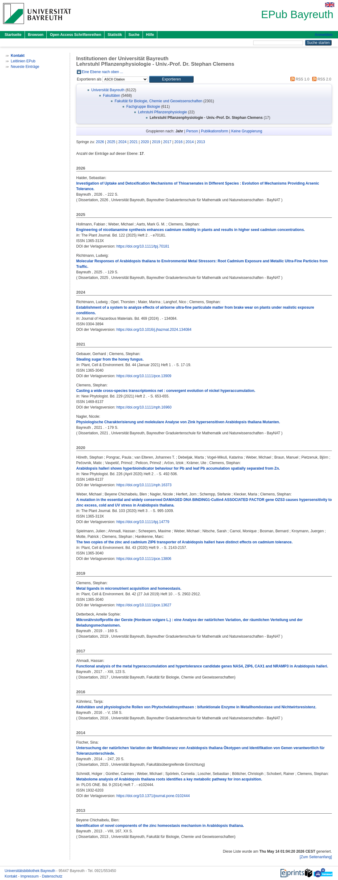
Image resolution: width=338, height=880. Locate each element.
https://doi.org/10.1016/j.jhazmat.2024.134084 (153, 329)
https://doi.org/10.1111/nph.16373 (143, 485)
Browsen (36, 35)
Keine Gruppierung (246, 131)
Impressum (30, 876)
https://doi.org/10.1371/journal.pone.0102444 (153, 796)
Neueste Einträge (25, 67)
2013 (201, 142)
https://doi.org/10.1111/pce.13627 (143, 605)
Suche (134, 35)
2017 (167, 142)
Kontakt (11, 876)
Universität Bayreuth (107, 90)
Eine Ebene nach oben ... (102, 72)
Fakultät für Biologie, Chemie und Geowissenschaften (158, 101)
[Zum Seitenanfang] (316, 857)
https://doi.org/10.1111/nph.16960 (143, 407)
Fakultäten (111, 95)
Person (192, 131)
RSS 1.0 (299, 79)
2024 (122, 142)
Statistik (115, 35)
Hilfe (150, 35)
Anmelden (323, 35)
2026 (100, 142)
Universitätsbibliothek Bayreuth (30, 871)
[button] (171, 79)
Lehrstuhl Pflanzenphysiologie (162, 112)
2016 (179, 142)
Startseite (13, 35)
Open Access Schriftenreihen (75, 35)
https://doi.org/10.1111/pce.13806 (143, 559)
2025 (111, 142)
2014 (190, 142)
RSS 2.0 (320, 79)
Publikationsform (214, 131)
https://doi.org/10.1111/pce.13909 (143, 376)
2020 (145, 142)
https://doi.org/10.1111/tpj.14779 (142, 522)
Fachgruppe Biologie (143, 106)
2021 (134, 142)
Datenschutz (52, 876)
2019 (156, 142)
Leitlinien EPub (23, 61)
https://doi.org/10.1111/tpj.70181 (142, 246)
